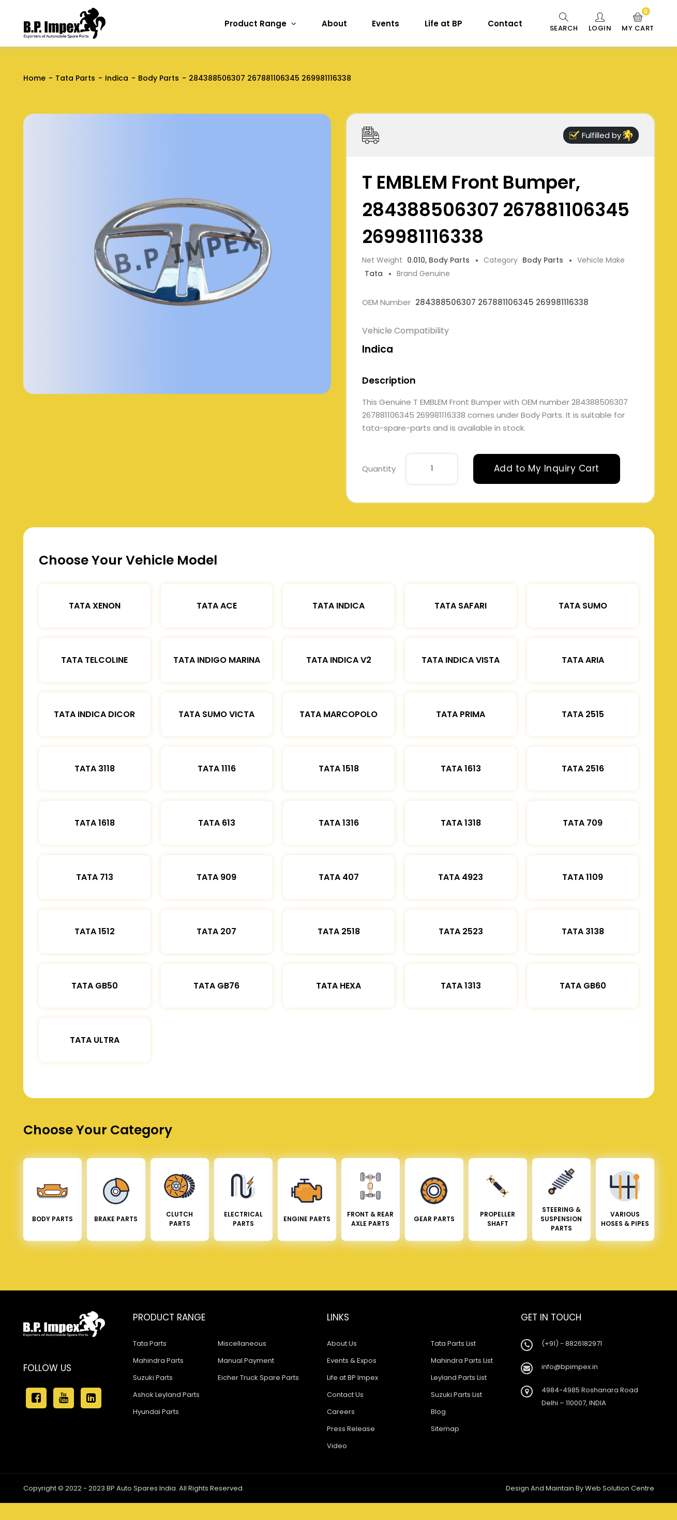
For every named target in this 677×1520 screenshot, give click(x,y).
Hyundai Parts (156, 1412)
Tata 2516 (583, 768)
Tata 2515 (583, 714)
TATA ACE (217, 606)
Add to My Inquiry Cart (546, 468)
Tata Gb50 (94, 986)
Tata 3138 (583, 931)
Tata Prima (460, 714)
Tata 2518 (339, 931)
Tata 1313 (461, 986)
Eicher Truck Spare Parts (258, 1377)
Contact (505, 23)
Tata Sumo (583, 606)
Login (600, 22)
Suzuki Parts (153, 1377)
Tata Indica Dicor (94, 714)
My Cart (638, 22)
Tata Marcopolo (338, 714)
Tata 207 (216, 931)
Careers (341, 1412)
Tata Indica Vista (461, 660)
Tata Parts (75, 78)
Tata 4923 (460, 877)
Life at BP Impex (352, 1377)
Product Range (260, 23)
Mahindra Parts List (462, 1360)
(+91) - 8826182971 (571, 1343)
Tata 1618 (94, 823)
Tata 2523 (461, 931)
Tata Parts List (453, 1343)
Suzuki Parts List (456, 1395)
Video (337, 1446)
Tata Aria (583, 660)
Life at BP (443, 23)
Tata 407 (339, 877)
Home (34, 78)
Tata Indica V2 (338, 660)
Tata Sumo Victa (216, 714)
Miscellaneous (242, 1343)
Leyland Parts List (459, 1377)
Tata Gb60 (583, 986)
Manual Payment (246, 1360)
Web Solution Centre (619, 1488)
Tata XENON (95, 606)
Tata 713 (94, 877)
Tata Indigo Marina (216, 660)
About (334, 23)
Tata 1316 (339, 823)
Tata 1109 (582, 877)
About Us (342, 1343)
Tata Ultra (94, 1040)
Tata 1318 (461, 823)
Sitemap (445, 1429)
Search (564, 22)
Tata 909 (216, 877)
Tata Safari (460, 606)
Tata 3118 (94, 768)
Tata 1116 (217, 768)
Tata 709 (583, 823)
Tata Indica (338, 606)
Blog (438, 1412)
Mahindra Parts (158, 1360)
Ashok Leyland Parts (166, 1395)
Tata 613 (216, 823)
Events (385, 23)
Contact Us (345, 1395)
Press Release (351, 1429)
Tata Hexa (338, 986)
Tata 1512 (94, 931)
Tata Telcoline (94, 660)
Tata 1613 (461, 768)
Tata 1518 (339, 768)
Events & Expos (352, 1360)
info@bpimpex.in (569, 1367)
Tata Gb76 (216, 986)
